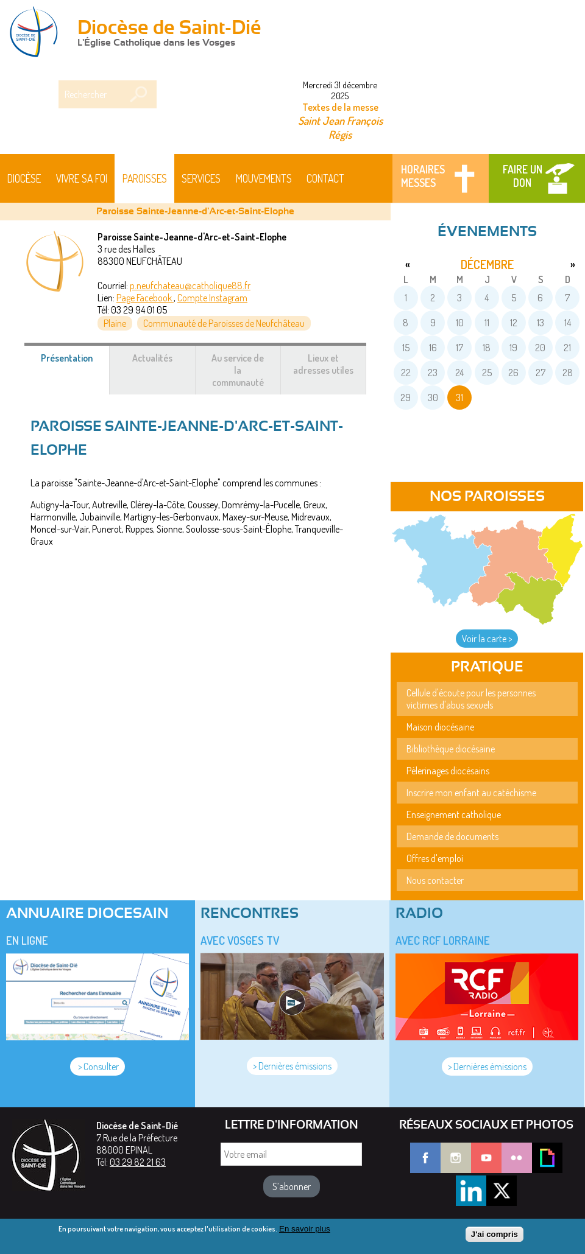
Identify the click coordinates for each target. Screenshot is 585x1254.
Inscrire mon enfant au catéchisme (471, 792)
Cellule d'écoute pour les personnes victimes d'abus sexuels (471, 699)
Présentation (75, 364)
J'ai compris (494, 1237)
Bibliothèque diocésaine (450, 749)
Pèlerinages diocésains (447, 771)
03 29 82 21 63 (138, 1162)
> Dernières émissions (292, 1066)
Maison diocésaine (440, 727)
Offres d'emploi (434, 858)
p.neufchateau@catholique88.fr (190, 285)
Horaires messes (423, 176)
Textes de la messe (340, 107)
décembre (487, 264)
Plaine (115, 323)
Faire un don (522, 176)
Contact (325, 178)
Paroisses (144, 178)
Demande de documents (452, 836)
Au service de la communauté (237, 370)
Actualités (152, 358)
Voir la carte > (487, 638)
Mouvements (264, 178)
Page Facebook (145, 298)
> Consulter (97, 1066)
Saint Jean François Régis (340, 127)
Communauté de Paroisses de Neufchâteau (224, 323)
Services (201, 178)
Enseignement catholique (453, 814)
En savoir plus (304, 1231)
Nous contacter (435, 880)
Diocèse (24, 178)
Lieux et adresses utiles (323, 364)
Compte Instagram (212, 298)
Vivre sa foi (81, 178)
